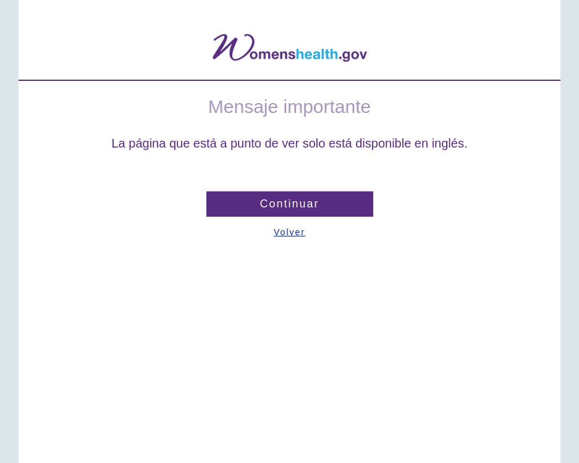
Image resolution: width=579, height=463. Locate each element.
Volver (289, 232)
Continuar (289, 204)
